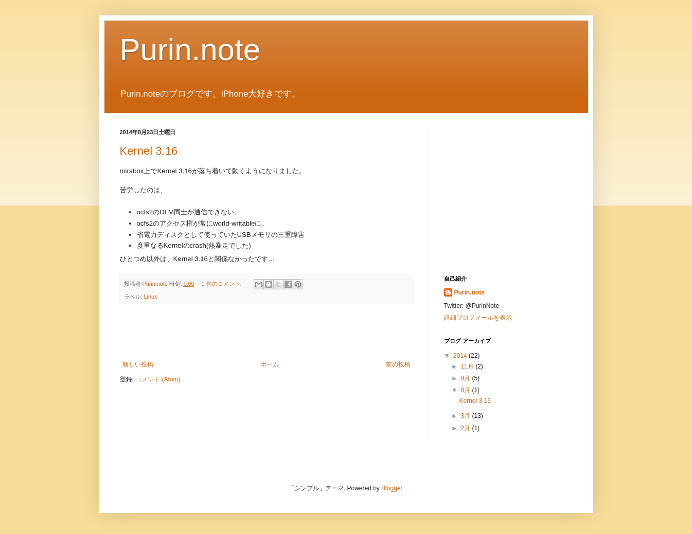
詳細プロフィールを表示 (478, 317)
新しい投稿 (137, 364)
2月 (466, 428)
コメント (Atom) (157, 379)
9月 (466, 378)
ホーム (269, 364)
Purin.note (190, 49)
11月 (467, 366)
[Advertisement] (266, 332)
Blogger (391, 488)
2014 (461, 355)
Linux (150, 296)
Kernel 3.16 (149, 150)
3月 (466, 415)
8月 (466, 390)
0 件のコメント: (222, 284)
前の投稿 (398, 364)
